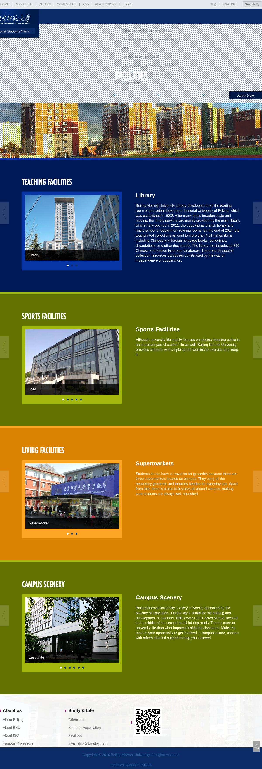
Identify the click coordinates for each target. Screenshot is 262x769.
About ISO (11, 735)
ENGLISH (229, 4)
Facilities (75, 735)
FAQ (86, 4)
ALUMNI (45, 4)
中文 (213, 4)
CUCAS (146, 765)
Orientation (76, 720)
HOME (4, 4)
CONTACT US (67, 4)
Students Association (84, 727)
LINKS (127, 4)
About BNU (11, 727)
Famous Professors (18, 743)
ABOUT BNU (24, 4)
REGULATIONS (106, 4)
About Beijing (13, 720)
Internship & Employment (87, 743)
